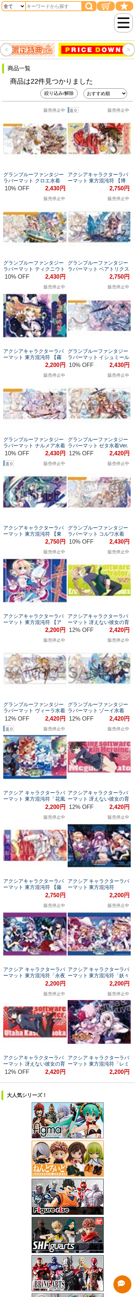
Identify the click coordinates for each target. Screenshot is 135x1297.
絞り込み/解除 (59, 93)
